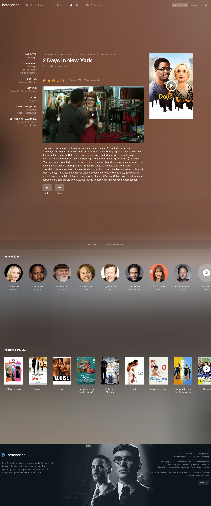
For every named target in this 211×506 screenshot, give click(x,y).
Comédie (90, 54)
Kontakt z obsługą (201, 456)
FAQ (190, 456)
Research (205, 464)
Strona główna (49, 54)
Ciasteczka (181, 462)
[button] (13, 279)
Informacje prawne (167, 462)
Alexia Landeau (29, 69)
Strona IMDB (30, 109)
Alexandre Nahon (28, 73)
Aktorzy (93, 244)
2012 (80, 54)
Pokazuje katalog (187, 454)
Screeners (195, 464)
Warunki (191, 462)
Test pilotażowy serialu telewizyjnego (173, 467)
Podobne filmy (115, 244)
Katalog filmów (202, 454)
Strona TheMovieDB (27, 113)
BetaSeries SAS (174, 464)
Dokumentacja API (179, 456)
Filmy (62, 54)
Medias (186, 464)
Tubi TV (71, 54)
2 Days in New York (107, 54)
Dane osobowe (202, 462)
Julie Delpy (31, 57)
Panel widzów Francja (200, 467)
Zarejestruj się (180, 5)
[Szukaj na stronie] (206, 5)
